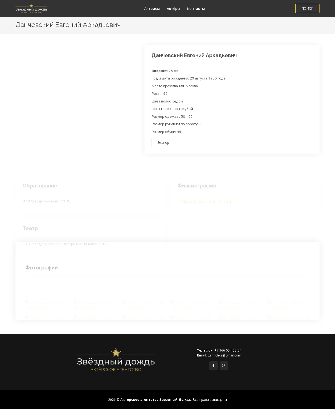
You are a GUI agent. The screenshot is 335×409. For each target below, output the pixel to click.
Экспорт (164, 146)
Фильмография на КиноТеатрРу (206, 204)
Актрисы (152, 8)
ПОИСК (307, 8)
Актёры (173, 8)
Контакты (196, 8)
